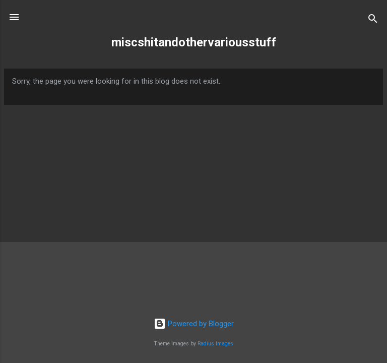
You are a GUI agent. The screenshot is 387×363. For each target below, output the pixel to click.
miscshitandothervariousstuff (193, 42)
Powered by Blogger (194, 323)
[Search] (373, 20)
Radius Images (215, 343)
